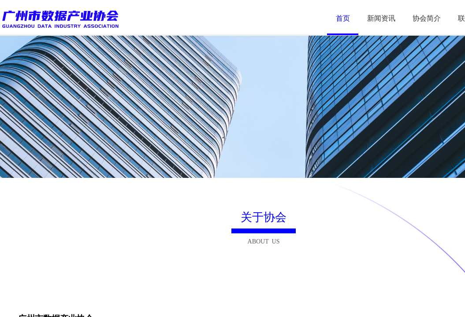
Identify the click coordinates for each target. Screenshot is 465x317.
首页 (343, 18)
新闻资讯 (381, 18)
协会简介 (427, 18)
